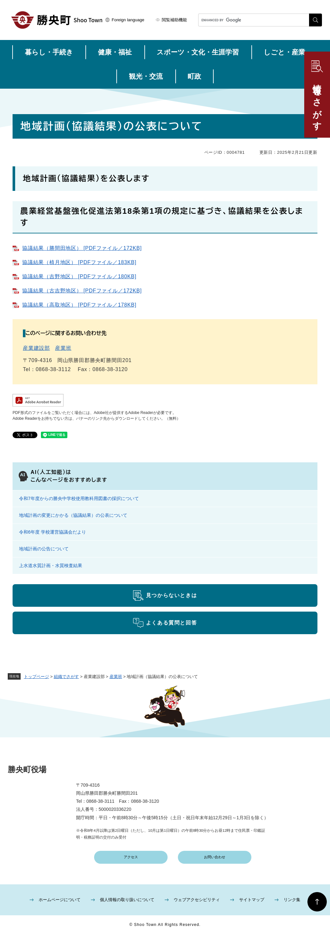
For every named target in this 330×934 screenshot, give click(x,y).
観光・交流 (146, 76)
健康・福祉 (115, 52)
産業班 (116, 676)
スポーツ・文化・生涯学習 (198, 52)
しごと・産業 (284, 52)
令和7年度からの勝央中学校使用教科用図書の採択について (79, 498)
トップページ (36, 676)
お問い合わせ (214, 857)
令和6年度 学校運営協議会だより (52, 532)
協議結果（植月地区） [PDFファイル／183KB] (79, 262)
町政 (194, 76)
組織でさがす (66, 676)
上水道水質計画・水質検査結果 (50, 565)
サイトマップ (251, 899)
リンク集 (292, 899)
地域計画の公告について (44, 548)
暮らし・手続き (49, 52)
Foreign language (128, 19)
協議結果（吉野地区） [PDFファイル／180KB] (79, 276)
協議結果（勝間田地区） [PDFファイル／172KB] (82, 248)
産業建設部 (36, 348)
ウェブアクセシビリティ (197, 899)
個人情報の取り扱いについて (127, 899)
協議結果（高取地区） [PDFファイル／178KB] (79, 305)
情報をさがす (317, 102)
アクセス (131, 857)
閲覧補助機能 (174, 19)
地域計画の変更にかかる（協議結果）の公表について (73, 515)
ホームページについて (60, 899)
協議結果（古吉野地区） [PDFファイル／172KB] (82, 290)
